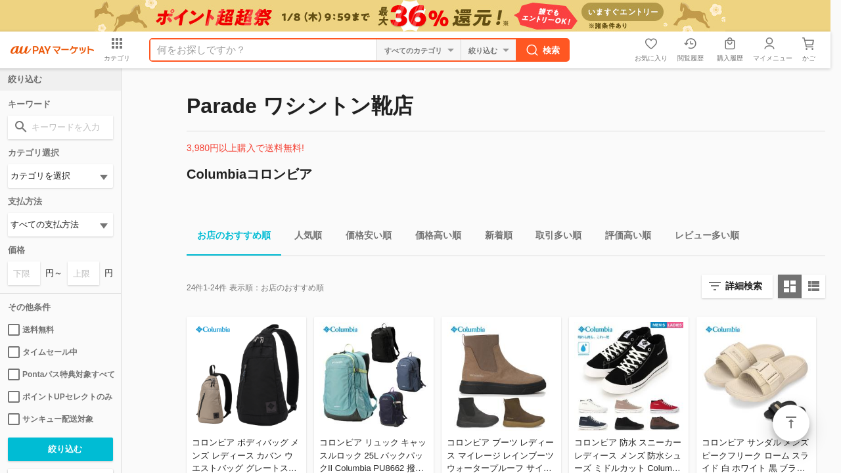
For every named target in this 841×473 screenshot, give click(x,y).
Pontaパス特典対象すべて (60, 374)
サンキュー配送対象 (50, 419)
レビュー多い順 (701, 237)
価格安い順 (363, 237)
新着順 (493, 237)
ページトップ (791, 423)
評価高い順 (623, 237)
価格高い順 (433, 237)
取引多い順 (553, 237)
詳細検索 (743, 286)
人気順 (303, 237)
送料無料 (31, 330)
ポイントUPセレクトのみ (60, 397)
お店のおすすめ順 (229, 237)
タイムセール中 (43, 352)
